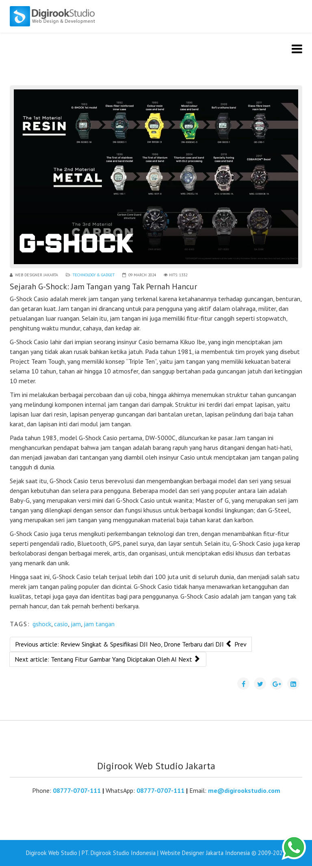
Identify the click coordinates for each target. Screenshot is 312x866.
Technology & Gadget (94, 275)
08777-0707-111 (77, 790)
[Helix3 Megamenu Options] (297, 49)
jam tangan (99, 624)
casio (61, 624)
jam (76, 624)
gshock (41, 624)
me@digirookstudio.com (244, 790)
